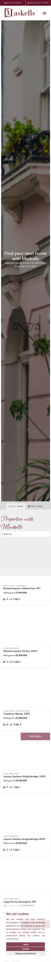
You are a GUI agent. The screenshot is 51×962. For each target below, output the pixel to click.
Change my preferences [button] (25, 953)
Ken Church (38, 3)
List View (16, 506)
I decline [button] (25, 949)
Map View (35, 506)
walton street (12, 3)
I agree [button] (25, 944)
